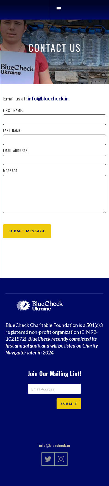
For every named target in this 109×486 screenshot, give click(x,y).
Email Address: (16, 150)
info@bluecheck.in (48, 98)
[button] (58, 10)
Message (10, 170)
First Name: (13, 110)
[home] (45, 10)
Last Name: (12, 130)
